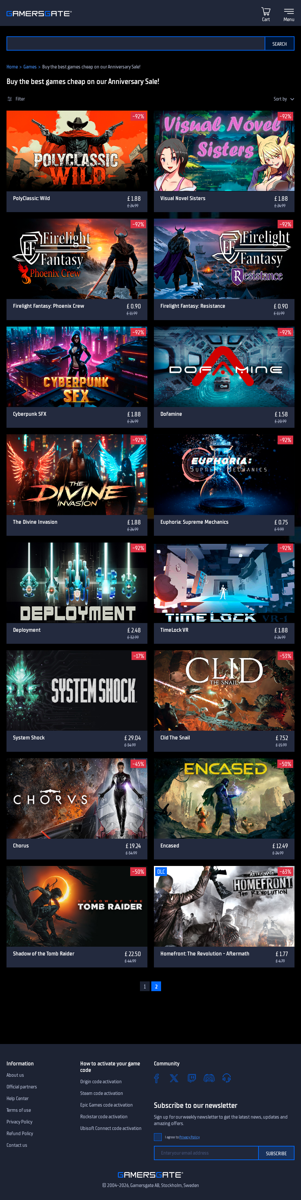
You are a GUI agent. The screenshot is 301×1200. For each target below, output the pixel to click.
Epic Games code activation (106, 1105)
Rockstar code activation (104, 1116)
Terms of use (18, 1110)
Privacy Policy (19, 1122)
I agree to (182, 1137)
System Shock (28, 737)
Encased (169, 845)
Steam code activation (101, 1093)
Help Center (17, 1098)
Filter (20, 99)
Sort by (280, 99)
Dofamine (171, 413)
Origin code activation (101, 1081)
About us (15, 1075)
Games (30, 67)
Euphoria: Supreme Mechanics (194, 521)
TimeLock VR (174, 629)
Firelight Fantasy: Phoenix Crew (48, 305)
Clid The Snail (175, 737)
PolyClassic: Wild (31, 198)
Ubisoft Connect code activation (111, 1128)
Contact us (16, 1145)
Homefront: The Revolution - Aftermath (204, 953)
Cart (266, 19)
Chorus (21, 845)
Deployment (27, 629)
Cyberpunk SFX (29, 413)
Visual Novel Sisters (183, 198)
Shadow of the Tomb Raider (43, 953)
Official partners (21, 1087)
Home (12, 67)
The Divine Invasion (35, 521)
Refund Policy (19, 1133)
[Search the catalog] (135, 43)
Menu (289, 19)
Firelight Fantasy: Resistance (192, 305)
